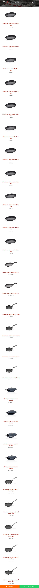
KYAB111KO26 (10, 282)
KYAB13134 (10, 47)
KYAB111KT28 (10, 453)
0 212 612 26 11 (21, 554)
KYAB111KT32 (10, 432)
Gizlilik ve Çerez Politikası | (30, 579)
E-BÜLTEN (19, 565)
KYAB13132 (28, 47)
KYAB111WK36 (10, 346)
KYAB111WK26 (10, 389)
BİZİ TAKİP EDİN (5, 565)
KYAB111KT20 (10, 496)
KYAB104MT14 (28, 495)
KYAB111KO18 (10, 325)
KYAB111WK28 (28, 368)
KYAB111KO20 (28, 304)
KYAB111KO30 (10, 261)
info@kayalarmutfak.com (6, 556)
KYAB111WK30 (10, 368)
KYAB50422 (9, 175)
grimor (36, 578)
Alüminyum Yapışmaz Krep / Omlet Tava (28, 237)
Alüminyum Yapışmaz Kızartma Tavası (10, 429)
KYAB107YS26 (10, 537)
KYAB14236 (9, 218)
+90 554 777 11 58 (8, 560)
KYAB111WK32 (29, 346)
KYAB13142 (10, 26)
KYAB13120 (28, 111)
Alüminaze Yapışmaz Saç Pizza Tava (10, 23)
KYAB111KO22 (10, 304)
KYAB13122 (10, 111)
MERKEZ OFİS (5, 551)
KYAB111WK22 (10, 411)
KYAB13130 (10, 68)
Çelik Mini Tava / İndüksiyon (28, 493)
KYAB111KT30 (28, 432)
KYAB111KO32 (28, 239)
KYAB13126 (10, 90)
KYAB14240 (28, 197)
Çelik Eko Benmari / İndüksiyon (28, 515)
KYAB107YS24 (28, 537)
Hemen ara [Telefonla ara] (9, 586)
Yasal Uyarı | (23, 579)
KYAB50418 (9, 197)
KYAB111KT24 (10, 475)
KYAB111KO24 (28, 282)
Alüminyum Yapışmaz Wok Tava (28, 322)
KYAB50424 (28, 154)
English (36, 2)
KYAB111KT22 (28, 475)
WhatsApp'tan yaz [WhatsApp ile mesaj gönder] (29, 586)
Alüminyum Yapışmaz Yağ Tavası (28, 151)
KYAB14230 (28, 218)
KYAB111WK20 (28, 411)
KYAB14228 (9, 239)
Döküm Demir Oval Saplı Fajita (28, 130)
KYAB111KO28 (28, 261)
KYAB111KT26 (28, 453)
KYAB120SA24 (28, 133)
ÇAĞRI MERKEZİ (20, 551)
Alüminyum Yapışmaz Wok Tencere (28, 194)
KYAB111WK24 (28, 389)
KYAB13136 (28, 26)
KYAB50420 (28, 175)
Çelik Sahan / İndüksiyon (10, 535)
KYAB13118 (10, 133)
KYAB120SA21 (10, 154)
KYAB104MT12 (10, 516)
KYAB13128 (28, 68)
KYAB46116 (28, 518)
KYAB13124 (28, 90)
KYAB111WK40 (28, 325)
